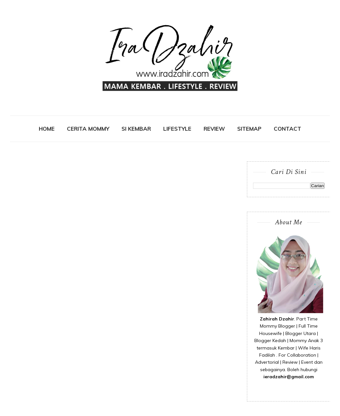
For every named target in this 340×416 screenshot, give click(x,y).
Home (47, 128)
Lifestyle (177, 128)
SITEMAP (249, 128)
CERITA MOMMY (88, 128)
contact (287, 128)
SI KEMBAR (136, 128)
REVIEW (214, 128)
